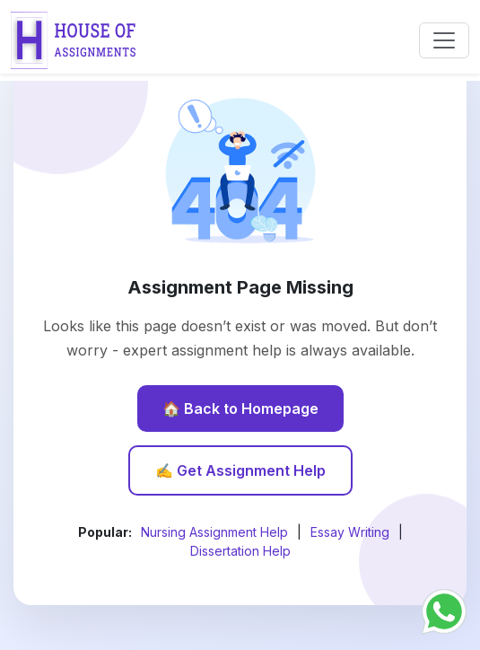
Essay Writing (349, 532)
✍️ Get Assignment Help (240, 470)
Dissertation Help (240, 550)
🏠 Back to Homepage (240, 408)
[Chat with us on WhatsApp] (444, 610)
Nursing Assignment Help (214, 532)
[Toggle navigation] (444, 40)
